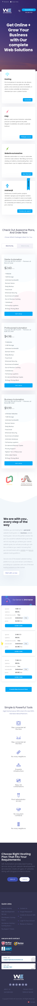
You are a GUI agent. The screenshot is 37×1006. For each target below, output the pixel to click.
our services (8, 992)
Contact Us (23, 908)
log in (24, 879)
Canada (31, 1002)
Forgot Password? (26, 912)
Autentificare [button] (29, 10)
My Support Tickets (7, 929)
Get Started (27, 174)
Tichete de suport (25, 211)
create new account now (18, 689)
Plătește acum (26, 137)
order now (18, 625)
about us (7, 989)
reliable (23, 550)
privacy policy (28, 989)
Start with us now (11, 573)
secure (31, 550)
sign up (12, 879)
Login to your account (27, 921)
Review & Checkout (26, 924)
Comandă (28, 100)
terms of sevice (27, 992)
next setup (18, 314)
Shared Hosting (6, 908)
